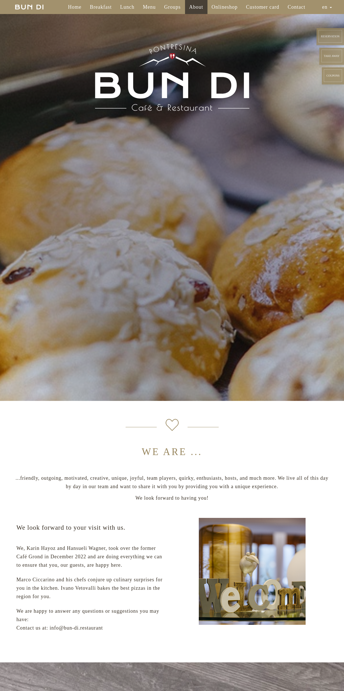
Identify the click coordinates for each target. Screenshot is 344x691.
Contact (296, 7)
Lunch (127, 7)
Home (75, 7)
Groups (172, 7)
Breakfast (101, 7)
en (327, 7)
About (196, 7)
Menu (149, 7)
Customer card (262, 7)
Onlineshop (225, 7)
